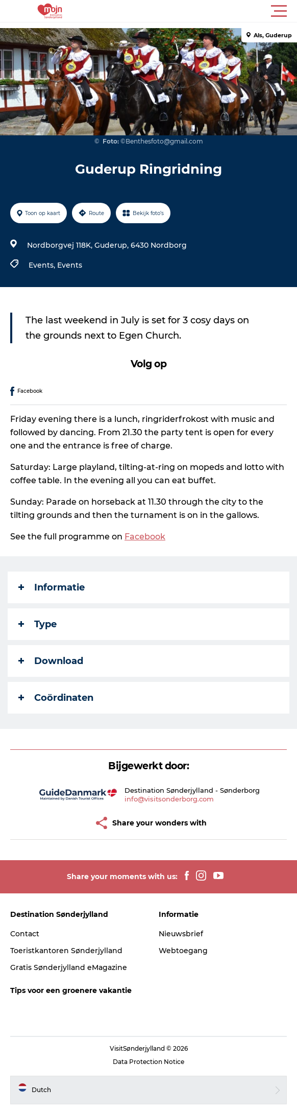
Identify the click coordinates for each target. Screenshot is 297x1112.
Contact (24, 933)
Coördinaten (55, 697)
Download (50, 661)
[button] (194, 11)
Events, (43, 265)
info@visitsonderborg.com (169, 799)
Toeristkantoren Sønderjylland (66, 950)
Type (37, 624)
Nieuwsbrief (181, 933)
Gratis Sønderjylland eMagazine (68, 967)
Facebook (145, 536)
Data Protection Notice (148, 1062)
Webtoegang (183, 950)
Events (69, 265)
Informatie (51, 587)
